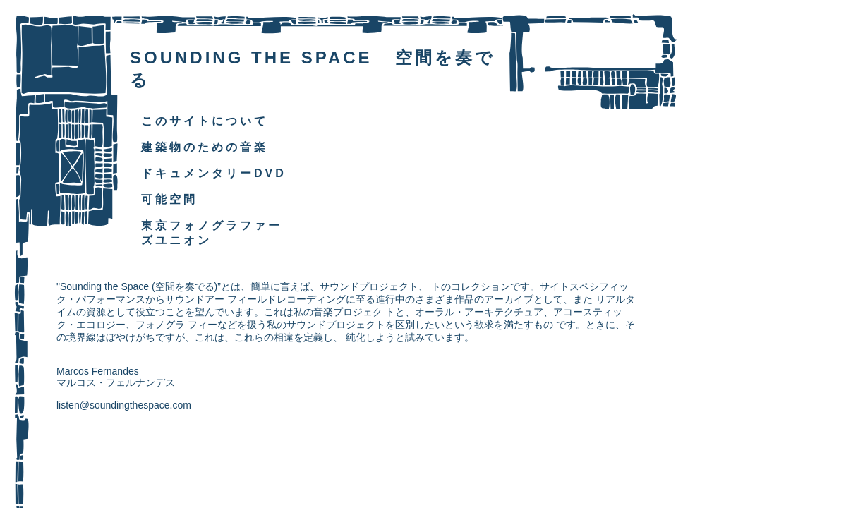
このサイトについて (204, 121)
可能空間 (169, 199)
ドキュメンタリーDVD (213, 173)
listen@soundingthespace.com (123, 405)
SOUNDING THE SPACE (251, 57)
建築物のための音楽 (204, 147)
